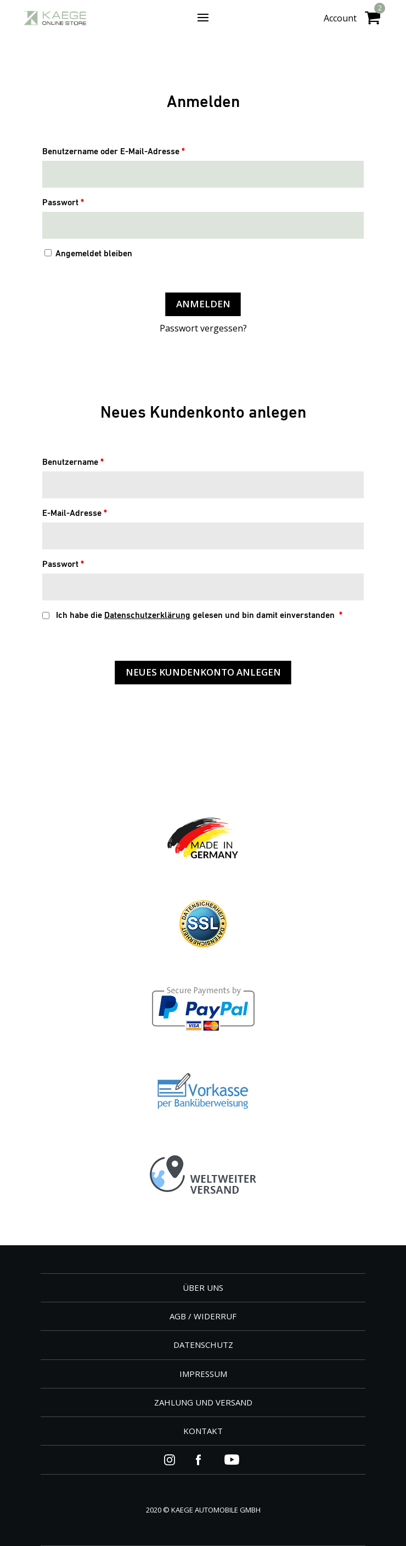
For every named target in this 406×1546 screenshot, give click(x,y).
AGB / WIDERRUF (203, 1316)
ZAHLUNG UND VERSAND (203, 1402)
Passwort (62, 203)
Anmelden (203, 303)
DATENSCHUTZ (203, 1344)
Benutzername (72, 462)
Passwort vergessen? (203, 328)
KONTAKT (203, 1430)
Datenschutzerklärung (147, 615)
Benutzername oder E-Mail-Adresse (113, 152)
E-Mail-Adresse (74, 513)
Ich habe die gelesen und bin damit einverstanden (192, 615)
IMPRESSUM (203, 1373)
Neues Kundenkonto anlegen (203, 672)
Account (340, 18)
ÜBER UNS (203, 1287)
